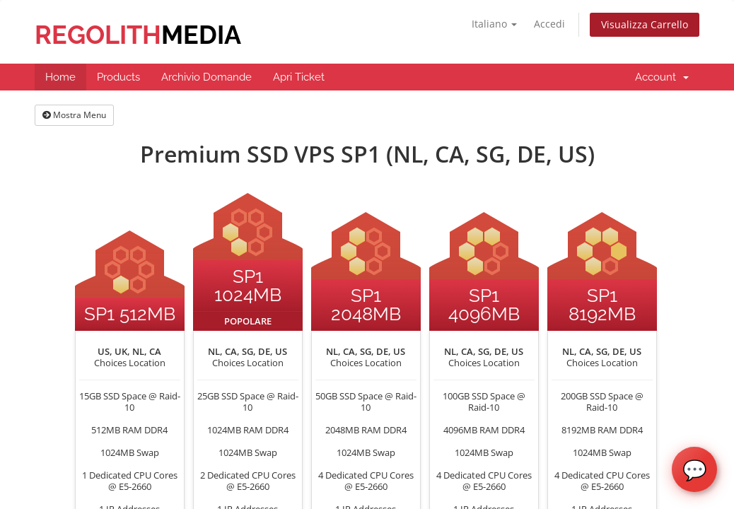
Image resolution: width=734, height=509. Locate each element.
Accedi (549, 23)
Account (662, 77)
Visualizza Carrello (644, 24)
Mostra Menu (74, 115)
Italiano (494, 23)
